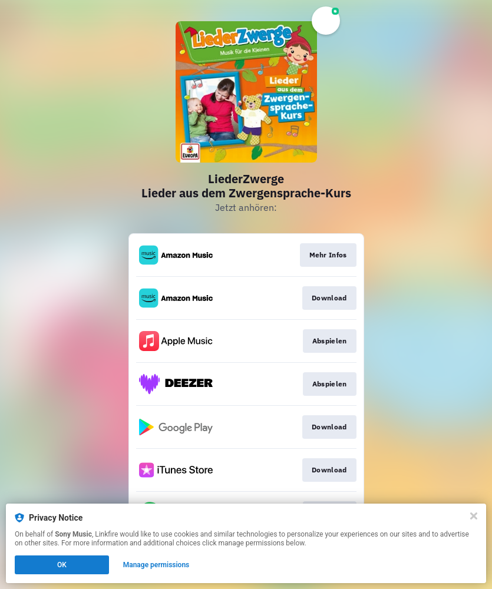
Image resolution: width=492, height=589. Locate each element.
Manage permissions (156, 565)
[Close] (473, 516)
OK (62, 565)
